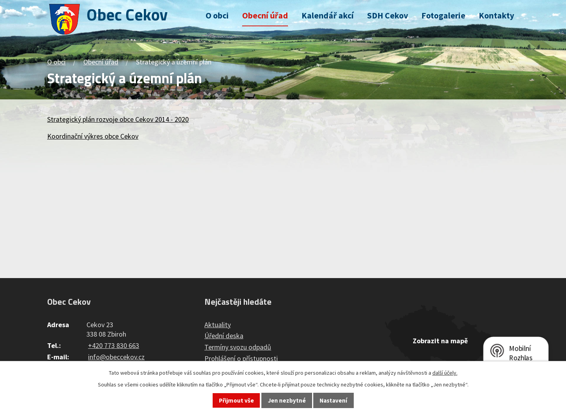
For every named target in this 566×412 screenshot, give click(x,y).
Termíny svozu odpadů (237, 347)
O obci (217, 15)
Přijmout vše (236, 400)
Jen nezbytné (287, 400)
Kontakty (496, 15)
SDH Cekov (387, 15)
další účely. (445, 372)
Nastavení (333, 400)
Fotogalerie (443, 15)
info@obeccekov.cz (116, 356)
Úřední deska (223, 335)
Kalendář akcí (327, 15)
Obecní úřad (265, 15)
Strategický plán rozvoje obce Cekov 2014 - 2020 (118, 119)
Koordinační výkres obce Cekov (92, 136)
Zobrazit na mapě (440, 340)
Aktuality (217, 324)
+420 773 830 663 (113, 345)
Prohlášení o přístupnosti (241, 358)
